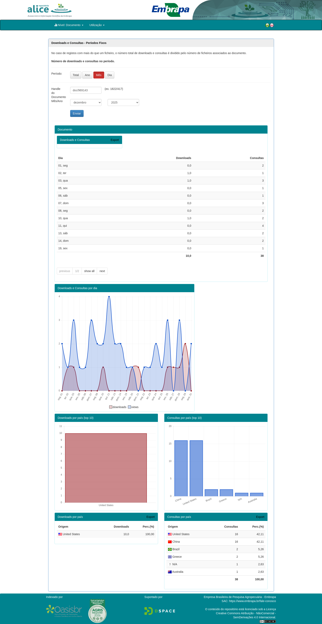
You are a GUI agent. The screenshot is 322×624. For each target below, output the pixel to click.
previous (64, 271)
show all (89, 271)
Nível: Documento (68, 25)
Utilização (97, 25)
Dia (109, 75)
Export (115, 140)
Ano (87, 75)
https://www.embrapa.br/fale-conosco (252, 601)
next (102, 271)
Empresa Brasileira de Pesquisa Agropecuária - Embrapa (240, 597)
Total (76, 75)
